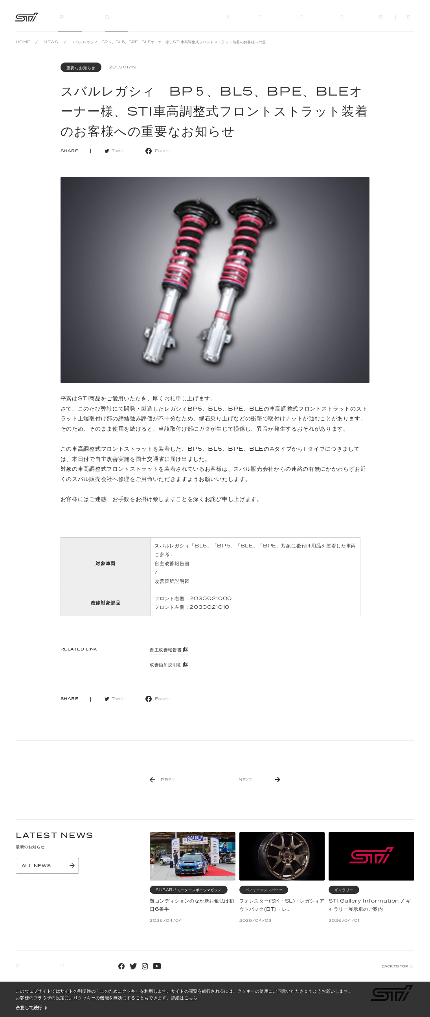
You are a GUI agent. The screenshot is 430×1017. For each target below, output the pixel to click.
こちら (191, 997)
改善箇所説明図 (171, 581)
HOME (23, 42)
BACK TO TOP (395, 966)
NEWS (51, 42)
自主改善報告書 (171, 563)
